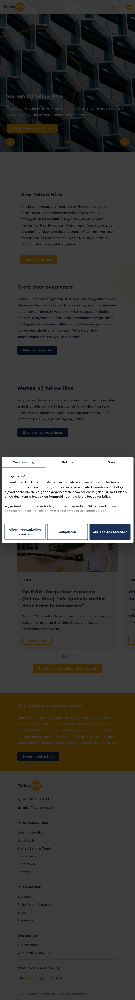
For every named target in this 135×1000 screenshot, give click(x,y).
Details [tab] (67, 462)
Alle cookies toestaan (110, 532)
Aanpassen (67, 532)
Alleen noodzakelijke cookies (25, 532)
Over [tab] (111, 462)
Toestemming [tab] (23, 462)
